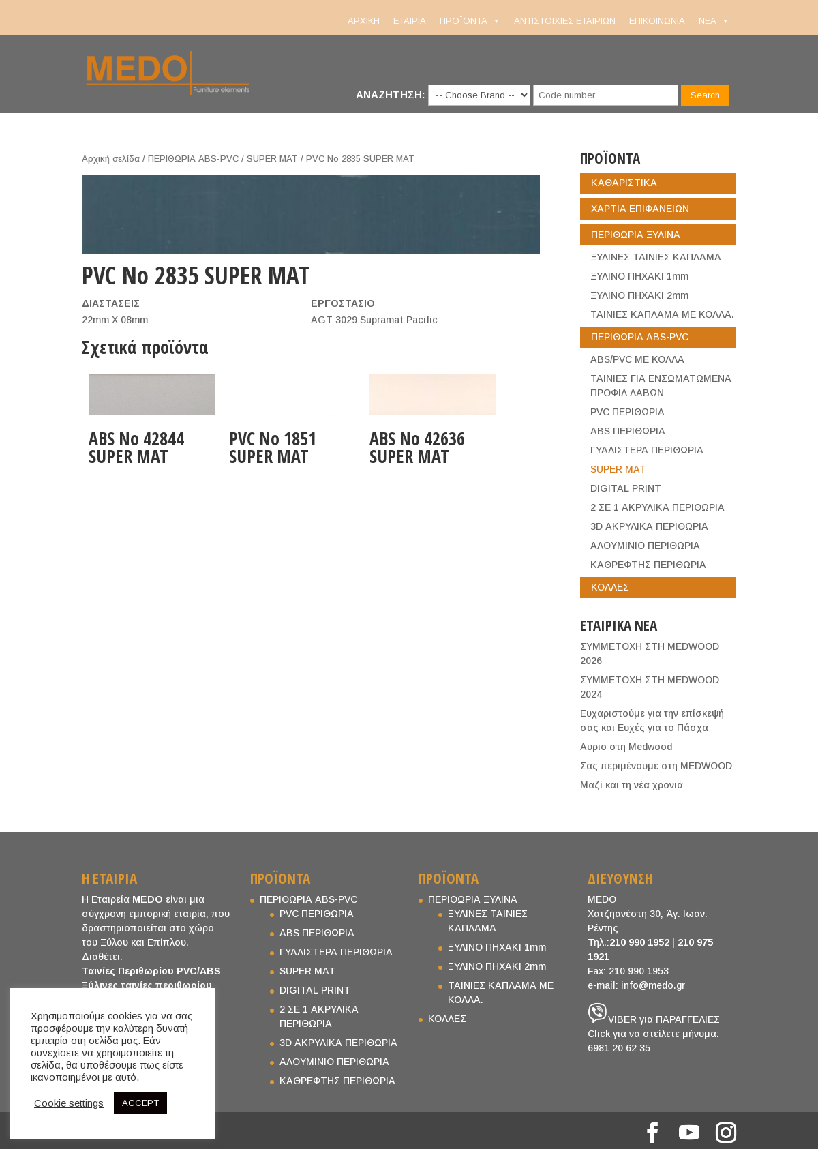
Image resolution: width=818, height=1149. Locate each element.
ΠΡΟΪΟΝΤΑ (470, 21)
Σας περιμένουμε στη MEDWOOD (656, 765)
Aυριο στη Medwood (626, 746)
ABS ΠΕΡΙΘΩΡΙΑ (627, 431)
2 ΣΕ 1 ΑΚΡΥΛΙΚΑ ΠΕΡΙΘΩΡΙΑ (657, 507)
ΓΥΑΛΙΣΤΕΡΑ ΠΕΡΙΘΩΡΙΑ (646, 450)
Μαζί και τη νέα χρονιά (631, 784)
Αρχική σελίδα (111, 158)
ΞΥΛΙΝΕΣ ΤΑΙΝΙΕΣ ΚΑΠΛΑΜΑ (655, 257)
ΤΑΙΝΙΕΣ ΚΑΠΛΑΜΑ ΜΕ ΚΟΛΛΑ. (662, 314)
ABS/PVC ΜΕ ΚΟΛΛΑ (637, 359)
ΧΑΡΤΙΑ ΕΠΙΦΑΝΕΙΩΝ (640, 208)
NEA (714, 21)
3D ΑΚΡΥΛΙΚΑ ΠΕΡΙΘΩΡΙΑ (649, 526)
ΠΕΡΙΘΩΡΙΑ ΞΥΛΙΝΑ (635, 234)
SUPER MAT (272, 158)
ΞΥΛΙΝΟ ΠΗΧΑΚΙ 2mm (639, 295)
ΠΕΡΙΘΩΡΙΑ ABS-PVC (193, 158)
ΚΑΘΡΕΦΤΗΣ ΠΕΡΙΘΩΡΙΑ (648, 564)
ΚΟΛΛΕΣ (610, 587)
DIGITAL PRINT (625, 488)
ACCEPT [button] (140, 1103)
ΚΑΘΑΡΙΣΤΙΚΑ (624, 182)
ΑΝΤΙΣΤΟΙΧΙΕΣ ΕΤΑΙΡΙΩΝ (565, 21)
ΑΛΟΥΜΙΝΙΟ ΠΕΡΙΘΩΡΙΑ (645, 545)
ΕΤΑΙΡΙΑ (409, 21)
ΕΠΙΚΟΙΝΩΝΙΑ (657, 21)
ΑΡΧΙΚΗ (364, 21)
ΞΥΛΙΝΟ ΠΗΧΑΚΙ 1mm (639, 276)
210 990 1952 (639, 942)
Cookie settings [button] (69, 1103)
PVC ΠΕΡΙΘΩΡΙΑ (627, 411)
